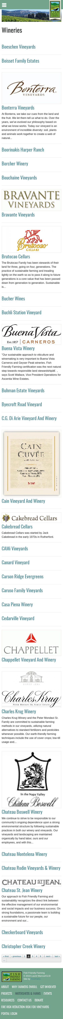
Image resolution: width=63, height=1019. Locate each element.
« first (6, 956)
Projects (6, 993)
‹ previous (16, 956)
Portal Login (9, 1013)
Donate (39, 1000)
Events (48, 993)
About (5, 987)
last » (57, 956)
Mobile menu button (4, 4)
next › (48, 956)
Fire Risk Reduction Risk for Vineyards (25, 1007)
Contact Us (24, 1000)
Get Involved (48, 987)
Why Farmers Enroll (24, 987)
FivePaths (35, 979)
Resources (7, 1000)
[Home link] (55, 10)
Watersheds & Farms (28, 993)
